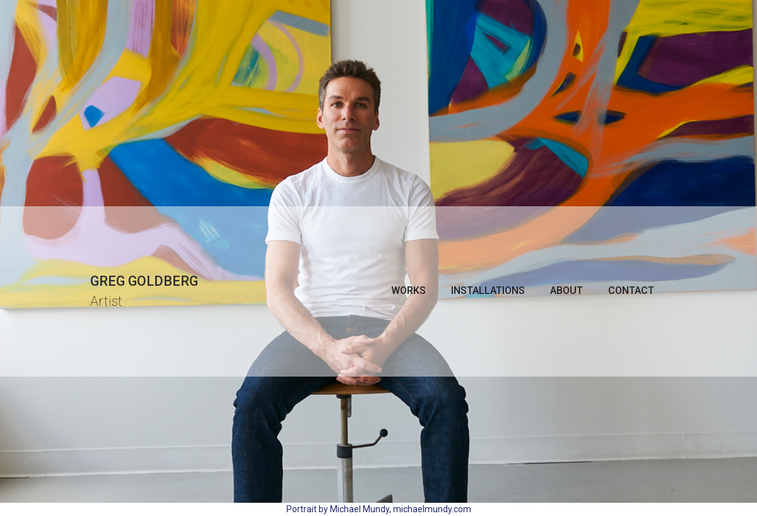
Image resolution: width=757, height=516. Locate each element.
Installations (488, 290)
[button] (408, 290)
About (566, 290)
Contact (631, 290)
